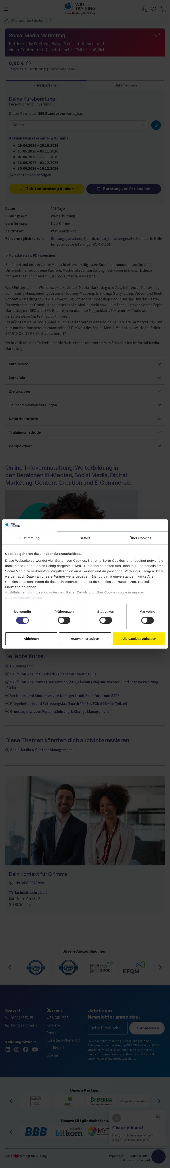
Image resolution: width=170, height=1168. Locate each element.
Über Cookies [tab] (140, 538)
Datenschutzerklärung (23, 597)
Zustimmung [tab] (29, 538)
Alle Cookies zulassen (138, 639)
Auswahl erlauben (85, 639)
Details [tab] (85, 538)
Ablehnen (31, 639)
